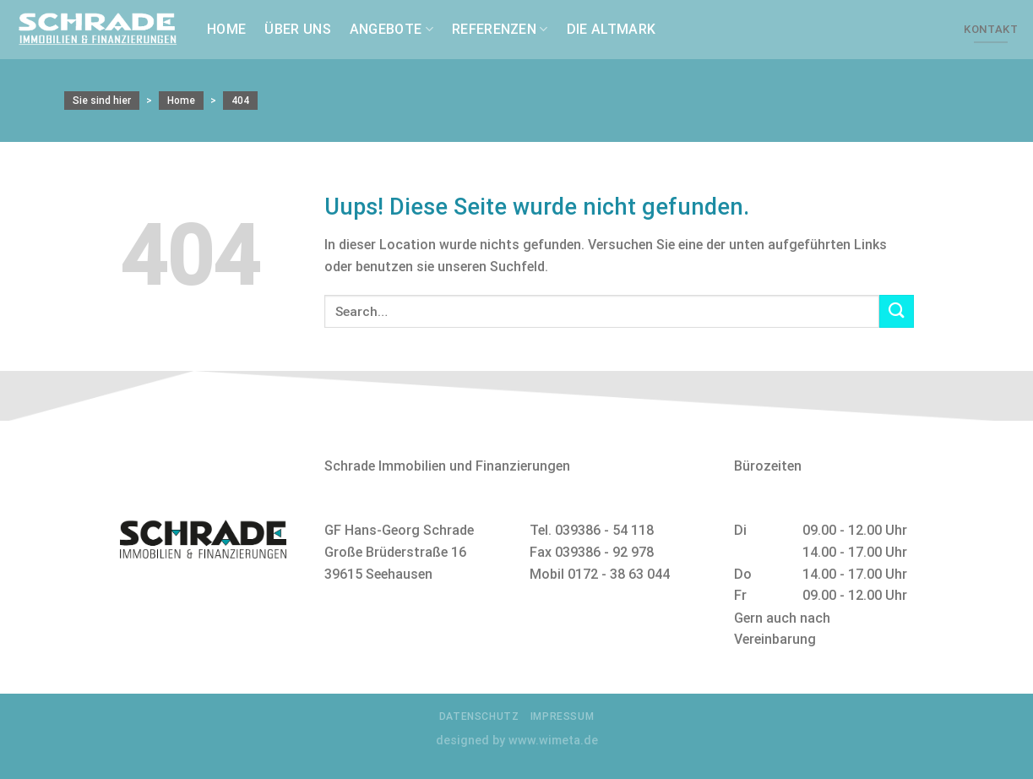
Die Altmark (611, 29)
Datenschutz (479, 716)
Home (226, 29)
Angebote (391, 29)
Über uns (297, 29)
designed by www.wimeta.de (517, 740)
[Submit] (896, 311)
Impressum (562, 716)
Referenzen (500, 29)
